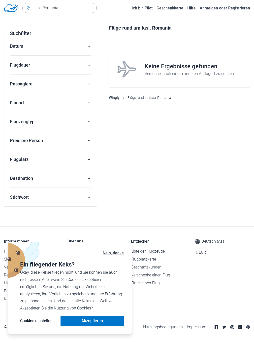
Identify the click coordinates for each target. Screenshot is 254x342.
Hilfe (191, 8)
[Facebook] (216, 327)
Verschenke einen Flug (150, 275)
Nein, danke (113, 253)
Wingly (114, 98)
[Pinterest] (248, 327)
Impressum (196, 327)
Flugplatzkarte (143, 259)
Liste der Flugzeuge (148, 251)
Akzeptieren (92, 320)
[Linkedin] (240, 327)
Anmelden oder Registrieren (225, 8)
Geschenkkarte (170, 8)
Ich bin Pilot (142, 8)
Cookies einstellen (36, 320)
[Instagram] (232, 327)
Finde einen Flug (145, 283)
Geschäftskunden (146, 267)
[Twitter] (224, 327)
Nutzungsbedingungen (163, 327)
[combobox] (59, 8)
